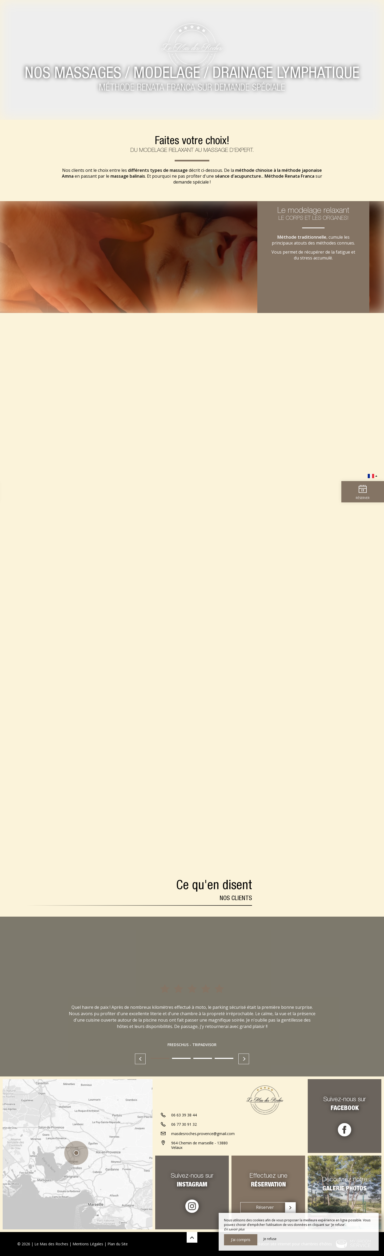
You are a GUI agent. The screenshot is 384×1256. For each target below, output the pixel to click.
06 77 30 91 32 (184, 1124)
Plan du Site (117, 1243)
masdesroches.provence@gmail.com (203, 1133)
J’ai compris (240, 1239)
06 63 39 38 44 (184, 1114)
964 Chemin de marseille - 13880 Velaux (199, 1145)
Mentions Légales (88, 1243)
